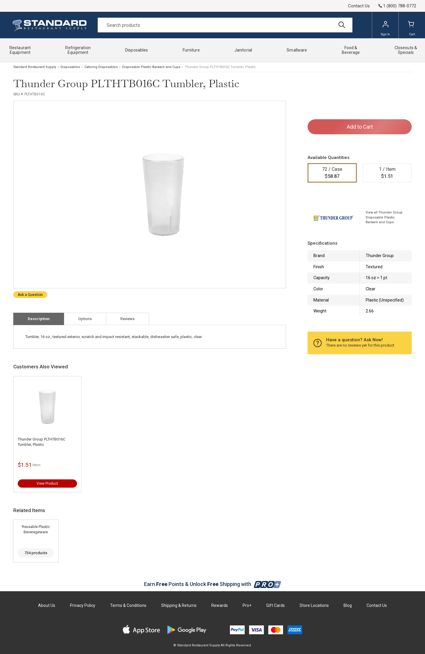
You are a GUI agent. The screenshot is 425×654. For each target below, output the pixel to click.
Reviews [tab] (127, 319)
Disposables (70, 67)
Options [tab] (85, 319)
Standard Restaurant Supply (34, 67)
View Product (47, 483)
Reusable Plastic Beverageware (36, 529)
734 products (35, 553)
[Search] (225, 25)
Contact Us (359, 6)
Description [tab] (39, 319)
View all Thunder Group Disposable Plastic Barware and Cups (384, 217)
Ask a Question (30, 295)
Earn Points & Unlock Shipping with (212, 584)
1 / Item (387, 173)
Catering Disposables (101, 67)
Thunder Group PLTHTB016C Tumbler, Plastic (41, 442)
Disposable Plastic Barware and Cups (151, 67)
